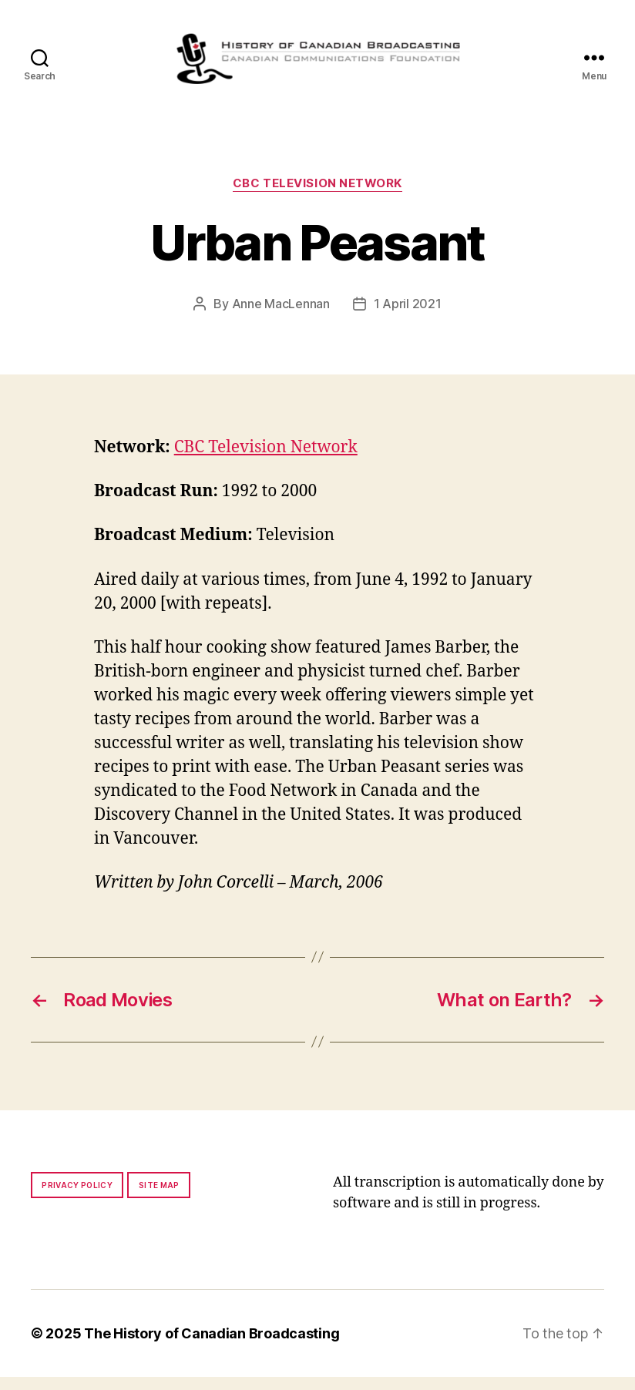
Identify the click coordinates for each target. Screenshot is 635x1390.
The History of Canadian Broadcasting (211, 1346)
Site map (159, 1198)
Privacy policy (77, 1198)
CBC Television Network (317, 196)
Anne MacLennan (281, 316)
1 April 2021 (408, 316)
